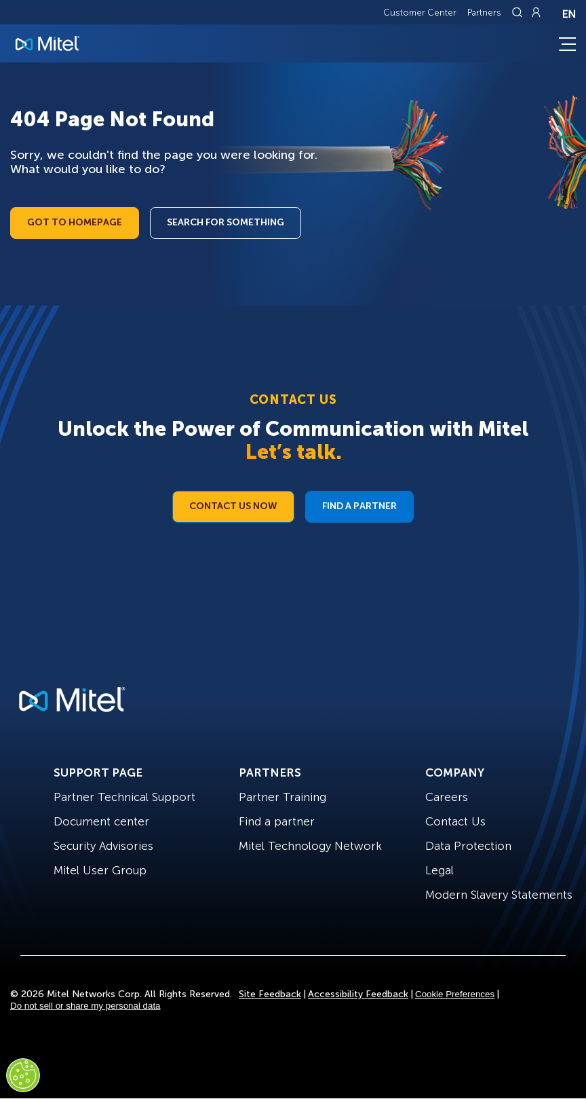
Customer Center (419, 12)
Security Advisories (103, 846)
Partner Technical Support (124, 797)
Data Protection (468, 846)
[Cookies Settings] (23, 1075)
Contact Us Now (233, 506)
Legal (439, 870)
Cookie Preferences (454, 994)
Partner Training (282, 797)
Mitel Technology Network (310, 846)
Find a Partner (359, 506)
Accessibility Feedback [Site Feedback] (358, 994)
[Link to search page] (519, 12)
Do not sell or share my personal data (85, 1006)
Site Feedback (270, 994)
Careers (446, 797)
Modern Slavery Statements (498, 894)
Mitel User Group (100, 870)
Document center (101, 821)
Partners (484, 12)
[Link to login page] (536, 12)
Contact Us (455, 821)
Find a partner (277, 821)
